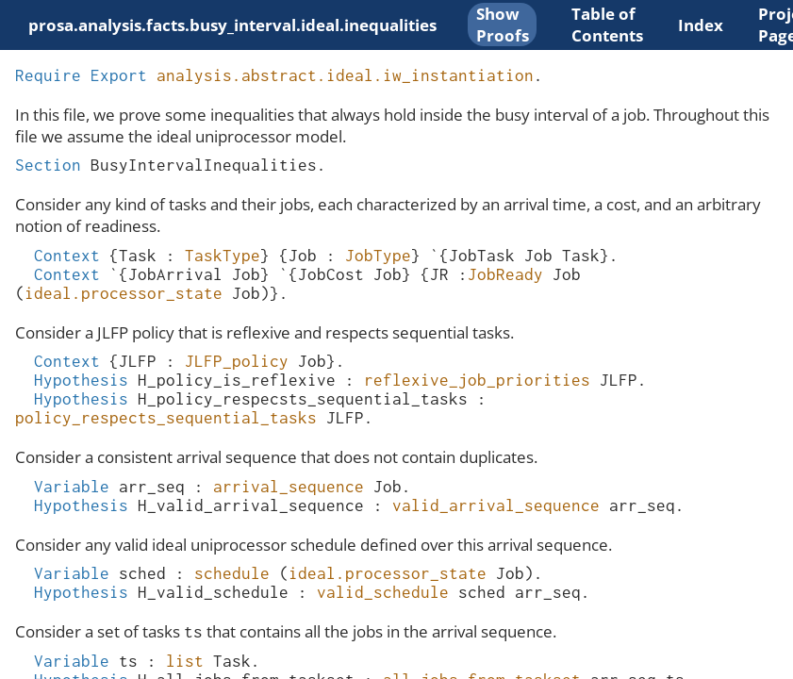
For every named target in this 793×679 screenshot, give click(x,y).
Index (700, 25)
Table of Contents (607, 24)
